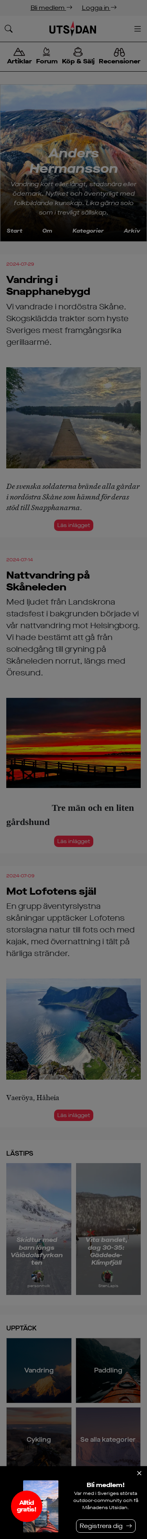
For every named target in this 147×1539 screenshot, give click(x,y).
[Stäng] (139, 1473)
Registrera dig (101, 1526)
